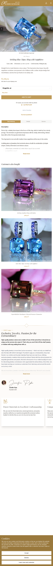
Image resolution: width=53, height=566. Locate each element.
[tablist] (26, 121)
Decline (26, 557)
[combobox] (26, 88)
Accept (26, 553)
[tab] (11, 121)
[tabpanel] (26, 141)
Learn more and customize (26, 562)
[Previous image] (1, 29)
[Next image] (51, 29)
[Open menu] (51, 3)
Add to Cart (26, 97)
